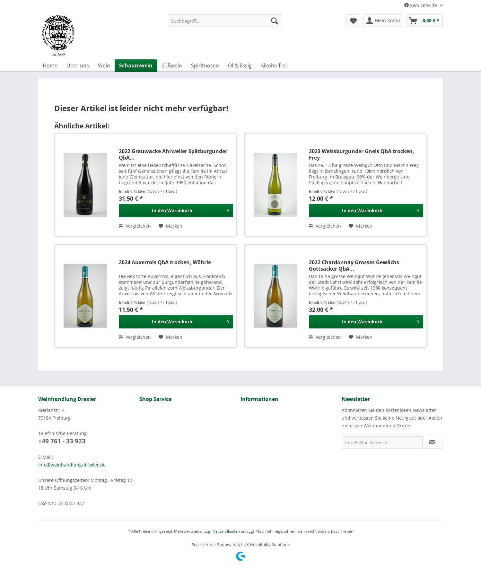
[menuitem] (224, 23)
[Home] (50, 65)
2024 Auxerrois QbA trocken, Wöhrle (165, 262)
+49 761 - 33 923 (61, 441)
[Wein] (104, 65)
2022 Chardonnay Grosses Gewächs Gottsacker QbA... (354, 265)
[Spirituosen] (205, 65)
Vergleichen (135, 226)
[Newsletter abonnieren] (432, 442)
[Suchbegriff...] (224, 20)
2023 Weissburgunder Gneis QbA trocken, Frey (361, 154)
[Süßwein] (172, 65)
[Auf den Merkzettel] (170, 226)
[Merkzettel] (353, 20)
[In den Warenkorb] (176, 210)
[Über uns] (77, 65)
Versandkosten (226, 531)
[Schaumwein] (136, 65)
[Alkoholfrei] (273, 65)
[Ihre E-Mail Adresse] (382, 442)
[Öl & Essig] (239, 65)
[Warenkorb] (424, 20)
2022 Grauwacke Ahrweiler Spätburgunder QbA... (173, 154)
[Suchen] (274, 20)
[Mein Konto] (383, 20)
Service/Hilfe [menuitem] (421, 5)
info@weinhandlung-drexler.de (72, 465)
